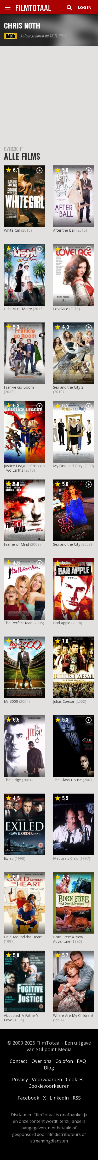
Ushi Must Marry (18, 308)
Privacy (20, 1079)
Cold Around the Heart (23, 936)
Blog (49, 1067)
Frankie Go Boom (19, 387)
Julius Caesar (63, 701)
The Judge (12, 779)
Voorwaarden (47, 1079)
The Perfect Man (18, 622)
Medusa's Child (65, 858)
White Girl (12, 230)
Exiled (9, 858)
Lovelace (60, 308)
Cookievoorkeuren (49, 1086)
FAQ (81, 1061)
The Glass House (67, 779)
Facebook (28, 1098)
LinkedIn (59, 1098)
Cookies (74, 1079)
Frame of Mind (16, 544)
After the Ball (64, 230)
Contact (18, 1061)
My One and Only (67, 465)
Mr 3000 (11, 701)
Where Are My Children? (73, 1015)
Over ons (41, 1061)
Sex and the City (66, 544)
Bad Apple (61, 622)
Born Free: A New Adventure (68, 939)
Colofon (64, 1061)
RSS (77, 1098)
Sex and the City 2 (68, 387)
